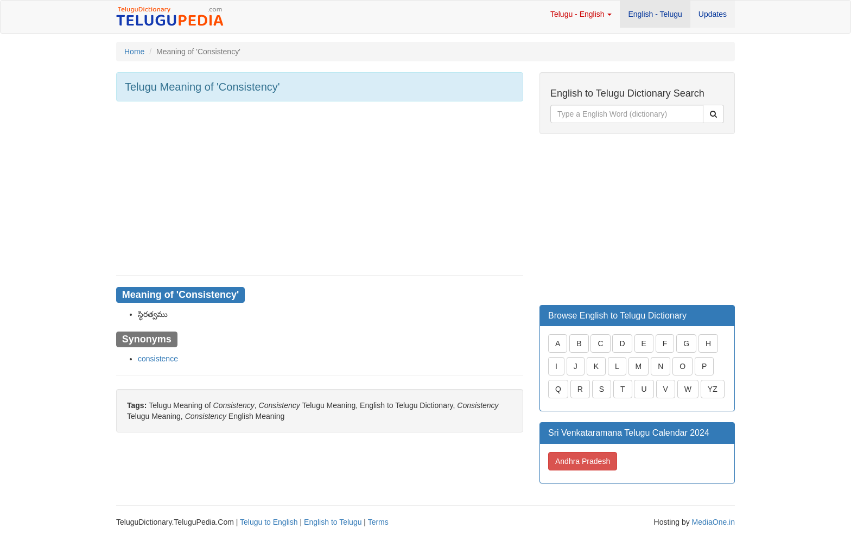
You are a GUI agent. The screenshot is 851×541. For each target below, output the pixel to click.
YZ (712, 389)
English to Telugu (332, 522)
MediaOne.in (713, 522)
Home (134, 51)
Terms (378, 522)
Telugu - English (581, 14)
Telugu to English (269, 522)
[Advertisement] (319, 188)
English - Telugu (655, 14)
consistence (158, 358)
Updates (712, 14)
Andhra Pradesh (582, 461)
